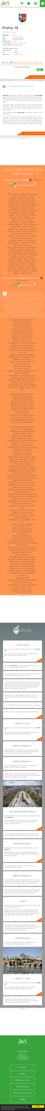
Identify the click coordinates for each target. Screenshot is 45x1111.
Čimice (41, 64)
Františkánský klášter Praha (22, 382)
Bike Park (36, 311)
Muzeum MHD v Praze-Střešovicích (22, 482)
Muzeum (14, 315)
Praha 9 (15, 238)
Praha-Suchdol (29, 252)
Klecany (12, 217)
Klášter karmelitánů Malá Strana (22, 461)
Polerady (32, 229)
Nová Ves (34, 224)
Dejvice (32, 201)
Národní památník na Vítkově (22, 334)
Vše (5, 293)
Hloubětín (33, 206)
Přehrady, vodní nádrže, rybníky (33, 298)
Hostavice (25, 210)
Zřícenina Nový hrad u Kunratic (22, 540)
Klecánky (31, 215)
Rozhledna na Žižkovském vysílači (22, 343)
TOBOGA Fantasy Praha (22, 582)
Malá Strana (14, 222)
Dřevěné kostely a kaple (26, 306)
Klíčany (19, 217)
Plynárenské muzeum (22, 452)
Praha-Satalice (28, 250)
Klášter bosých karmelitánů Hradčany (22, 475)
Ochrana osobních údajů (22, 1093)
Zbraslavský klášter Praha (22, 592)
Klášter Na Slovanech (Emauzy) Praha (22, 478)
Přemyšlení (33, 254)
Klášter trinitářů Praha (22, 410)
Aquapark (30, 293)
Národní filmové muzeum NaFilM (22, 385)
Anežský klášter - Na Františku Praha (22, 357)
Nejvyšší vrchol (25, 311)
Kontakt (23, 1099)
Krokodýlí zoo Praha (22, 327)
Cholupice (35, 64)
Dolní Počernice (13, 206)
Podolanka (23, 229)
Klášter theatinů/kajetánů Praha (22, 459)
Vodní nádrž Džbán (14, 543)
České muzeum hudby (22, 454)
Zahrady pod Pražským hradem (22, 415)
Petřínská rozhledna (22, 492)
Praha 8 (34, 236)
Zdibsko (16, 273)
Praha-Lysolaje (15, 250)
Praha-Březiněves (15, 240)
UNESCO (38, 293)
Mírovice (10, 224)
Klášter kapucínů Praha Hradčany (22, 489)
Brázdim (14, 196)
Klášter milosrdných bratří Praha (22, 361)
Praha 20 (10, 236)
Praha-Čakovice (29, 240)
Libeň (21, 219)
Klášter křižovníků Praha (22, 399)
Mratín (26, 224)
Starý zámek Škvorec (30, 585)
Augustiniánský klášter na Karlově (22, 468)
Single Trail (5, 315)
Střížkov (31, 264)
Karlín (18, 215)
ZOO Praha (22, 352)
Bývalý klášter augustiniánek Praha (21, 441)
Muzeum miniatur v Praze (22, 499)
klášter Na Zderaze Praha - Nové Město (22, 447)
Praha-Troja (12, 254)
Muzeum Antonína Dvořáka (22, 436)
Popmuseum (22, 533)
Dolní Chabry (15, 203)
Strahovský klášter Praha (22, 503)
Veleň (15, 268)
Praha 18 (10, 27)
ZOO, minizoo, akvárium (16, 293)
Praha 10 (33, 231)
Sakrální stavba (38, 315)
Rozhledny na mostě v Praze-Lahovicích (22, 580)
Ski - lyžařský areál (7, 298)
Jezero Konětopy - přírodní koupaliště (22, 571)
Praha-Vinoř (22, 254)
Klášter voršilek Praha (22, 434)
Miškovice (18, 224)
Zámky (5, 306)
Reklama (22, 1074)
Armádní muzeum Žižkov (22, 336)
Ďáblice (18, 201)
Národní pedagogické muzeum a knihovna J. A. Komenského (22, 421)
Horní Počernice (13, 210)
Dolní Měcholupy (27, 203)
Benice (24, 62)
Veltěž (34, 268)
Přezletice (15, 257)
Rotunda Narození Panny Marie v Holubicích (22, 574)
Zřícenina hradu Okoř (22, 587)
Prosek (22, 257)
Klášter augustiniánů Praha (22, 438)
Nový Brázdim (27, 226)
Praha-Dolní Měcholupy (22, 245)
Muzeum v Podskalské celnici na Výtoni (22, 494)
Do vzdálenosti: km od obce (15, 180)
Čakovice (17, 64)
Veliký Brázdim (24, 268)
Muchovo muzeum (22, 368)
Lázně (16, 311)
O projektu (22, 1067)
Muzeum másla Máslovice (22, 529)
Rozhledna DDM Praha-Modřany (22, 557)
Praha (14, 35)
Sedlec (26, 259)
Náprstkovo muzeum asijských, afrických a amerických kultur (23, 404)
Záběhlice (33, 271)
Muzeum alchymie (22, 364)
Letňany (15, 219)
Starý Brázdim (30, 261)
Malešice (24, 222)
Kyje (33, 217)
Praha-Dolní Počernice (16, 247)
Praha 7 (26, 236)
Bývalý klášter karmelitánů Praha (22, 375)
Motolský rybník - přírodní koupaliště (22, 547)
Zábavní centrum (25, 315)
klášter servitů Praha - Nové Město (22, 485)
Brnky (31, 196)
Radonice (30, 257)
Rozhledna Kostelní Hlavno (22, 589)
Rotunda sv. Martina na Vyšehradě (22, 496)
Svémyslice (20, 266)
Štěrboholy (14, 264)
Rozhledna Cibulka (31, 543)
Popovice (10, 231)
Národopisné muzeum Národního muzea (22, 507)
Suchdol (11, 266)
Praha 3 (19, 236)
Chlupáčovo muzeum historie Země (22, 471)
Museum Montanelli (22, 464)
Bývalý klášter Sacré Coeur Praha (22, 510)
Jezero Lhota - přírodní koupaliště (22, 561)
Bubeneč (11, 64)
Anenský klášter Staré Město (22, 401)
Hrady (38, 302)
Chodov (30, 64)
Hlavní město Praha (18, 37)
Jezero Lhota (14, 566)
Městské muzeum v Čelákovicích (22, 568)
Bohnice (29, 62)
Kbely (24, 215)
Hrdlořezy (23, 212)
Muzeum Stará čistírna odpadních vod (22, 371)
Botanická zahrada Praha (22, 324)
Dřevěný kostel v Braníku (22, 538)
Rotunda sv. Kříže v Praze (22, 417)
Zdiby (23, 273)
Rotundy (39, 306)
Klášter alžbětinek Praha (22, 480)
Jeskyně (8, 311)
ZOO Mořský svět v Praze (22, 329)
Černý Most (23, 64)
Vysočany (24, 271)
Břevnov (40, 62)
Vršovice (16, 271)
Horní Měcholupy (26, 208)
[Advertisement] (22, 152)
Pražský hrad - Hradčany (22, 450)
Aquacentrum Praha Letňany (22, 320)
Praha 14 (13, 233)
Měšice (31, 222)
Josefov (12, 215)
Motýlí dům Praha (22, 373)
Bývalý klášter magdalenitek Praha (22, 457)
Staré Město (18, 261)
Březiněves (5, 64)
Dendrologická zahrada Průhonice (22, 550)
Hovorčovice (13, 212)
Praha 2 (30, 233)
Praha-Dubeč (31, 247)
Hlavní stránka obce (38, 77)
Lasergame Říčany (22, 578)
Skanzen (18, 298)
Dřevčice (24, 206)
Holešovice (14, 208)
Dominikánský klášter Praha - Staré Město (22, 388)
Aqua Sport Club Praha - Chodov (22, 515)
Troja (9, 268)
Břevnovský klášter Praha (22, 536)
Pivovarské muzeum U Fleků (22, 443)
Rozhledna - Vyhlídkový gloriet (22, 564)
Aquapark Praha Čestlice (22, 552)
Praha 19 (22, 233)
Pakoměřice (13, 229)
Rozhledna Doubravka (22, 322)
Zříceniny (13, 306)
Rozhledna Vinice (27, 566)
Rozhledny (30, 302)
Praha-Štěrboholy (15, 252)
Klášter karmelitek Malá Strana (22, 431)
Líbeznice (28, 219)
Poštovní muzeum (14, 350)
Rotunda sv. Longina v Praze (22, 408)
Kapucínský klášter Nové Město (22, 355)
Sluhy (10, 261)
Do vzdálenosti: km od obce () (20, 278)
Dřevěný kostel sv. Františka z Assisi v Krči (22, 521)
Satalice (19, 259)
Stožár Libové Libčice (22, 527)
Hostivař (33, 210)
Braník (35, 62)
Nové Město (16, 226)
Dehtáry (25, 201)
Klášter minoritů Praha (22, 366)
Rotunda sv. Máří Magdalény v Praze (22, 559)
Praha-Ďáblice (13, 243)
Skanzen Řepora (13, 585)
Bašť (9, 194)
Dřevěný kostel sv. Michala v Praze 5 (22, 501)
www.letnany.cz (18, 54)
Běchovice (17, 62)
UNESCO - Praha (22, 413)
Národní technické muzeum (22, 345)
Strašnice (23, 264)
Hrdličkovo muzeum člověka (22, 445)
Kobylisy (27, 217)
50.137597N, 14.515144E (19, 43)
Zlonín (29, 273)
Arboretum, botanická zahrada (14, 302)
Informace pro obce (22, 1080)
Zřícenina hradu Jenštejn (22, 331)
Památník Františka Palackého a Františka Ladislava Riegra (22, 395)
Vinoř (9, 271)
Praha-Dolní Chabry (28, 243)
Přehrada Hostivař (22, 517)
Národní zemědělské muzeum (22, 348)
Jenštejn (32, 212)
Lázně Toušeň (22, 545)
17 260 (16, 50)
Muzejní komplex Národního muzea (22, 380)
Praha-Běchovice (25, 238)
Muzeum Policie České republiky (22, 466)
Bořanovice (33, 194)
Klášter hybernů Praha (22, 359)
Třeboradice (31, 266)
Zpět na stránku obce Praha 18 (35, 133)
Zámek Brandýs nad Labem (22, 524)
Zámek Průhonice (22, 554)
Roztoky (12, 259)
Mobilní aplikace (22, 1086)
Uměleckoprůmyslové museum (22, 378)
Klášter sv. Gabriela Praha (22, 513)
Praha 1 (25, 231)
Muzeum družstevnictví (22, 341)
